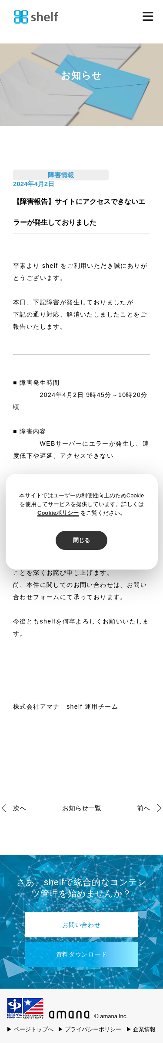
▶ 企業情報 (141, 1029)
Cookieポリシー (58, 513)
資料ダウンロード (81, 954)
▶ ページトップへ (30, 1029)
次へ (19, 808)
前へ (143, 808)
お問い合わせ (81, 924)
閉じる (81, 540)
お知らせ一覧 (81, 808)
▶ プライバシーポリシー (90, 1029)
